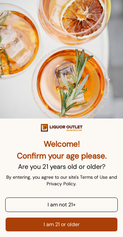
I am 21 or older (62, 224)
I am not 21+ (62, 204)
